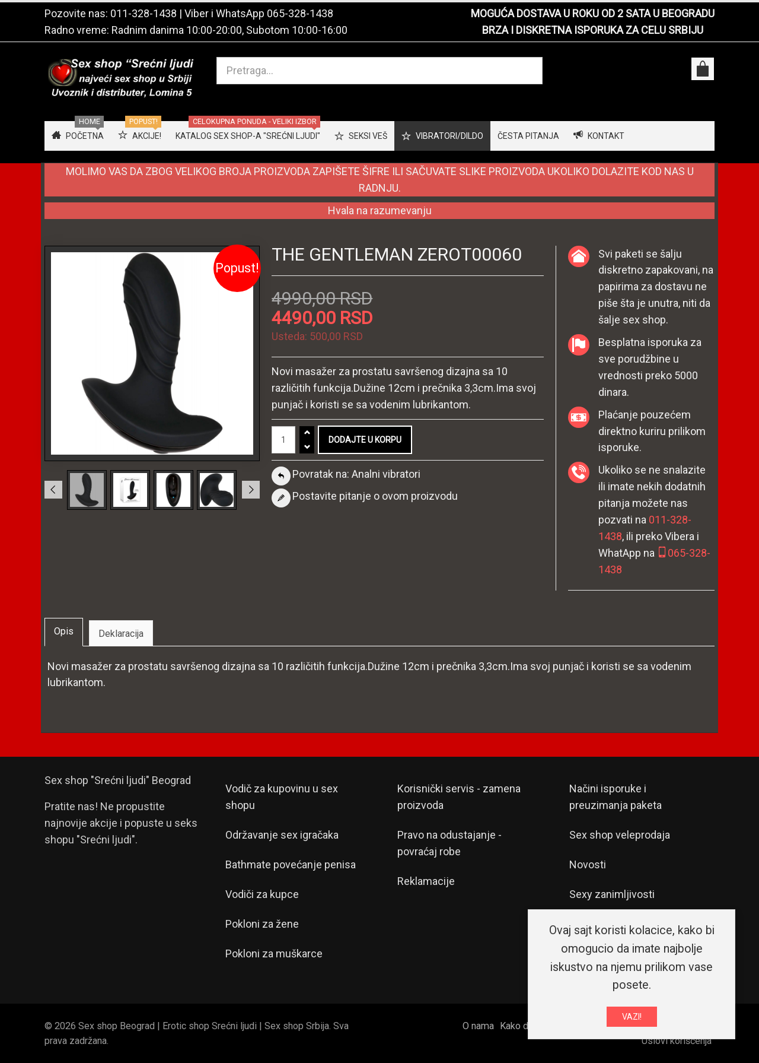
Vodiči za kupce (262, 894)
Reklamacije (426, 881)
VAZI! (632, 1019)
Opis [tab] (64, 631)
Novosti (587, 864)
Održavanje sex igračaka (282, 835)
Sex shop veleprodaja (619, 835)
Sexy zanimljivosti (612, 894)
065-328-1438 (300, 13)
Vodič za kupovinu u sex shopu (281, 796)
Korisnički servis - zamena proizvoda (459, 796)
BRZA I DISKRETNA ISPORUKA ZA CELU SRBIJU (592, 30)
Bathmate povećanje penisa (290, 864)
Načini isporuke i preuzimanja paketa (615, 796)
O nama (478, 1026)
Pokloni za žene (262, 924)
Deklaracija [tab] (120, 633)
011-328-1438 (143, 13)
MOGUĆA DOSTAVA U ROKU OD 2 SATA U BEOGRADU (593, 13)
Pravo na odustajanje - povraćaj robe (449, 843)
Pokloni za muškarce (274, 953)
